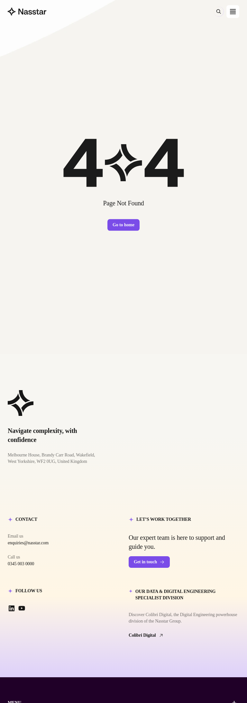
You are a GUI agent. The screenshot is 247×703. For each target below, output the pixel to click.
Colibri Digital (146, 635)
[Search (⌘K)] (219, 11)
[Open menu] (232, 11)
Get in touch (149, 562)
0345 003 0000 (21, 563)
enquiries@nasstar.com (28, 542)
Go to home (123, 224)
